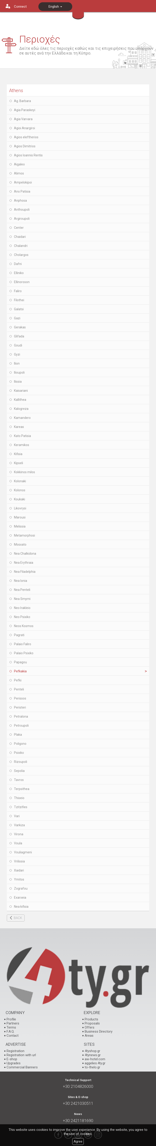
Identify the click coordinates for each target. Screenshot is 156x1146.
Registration (15, 1051)
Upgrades (14, 1063)
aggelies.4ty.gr (95, 1063)
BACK (18, 918)
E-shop (12, 1059)
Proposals (92, 1023)
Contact (13, 1036)
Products (91, 1019)
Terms (11, 1027)
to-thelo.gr (92, 1067)
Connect (20, 7)
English (55, 7)
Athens (16, 90)
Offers (89, 1027)
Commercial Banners (22, 1067)
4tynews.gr (93, 1055)
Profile (11, 1019)
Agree (78, 1141)
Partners (13, 1023)
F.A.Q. (10, 1031)
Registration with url (21, 1055)
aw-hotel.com (95, 1059)
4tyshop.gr (92, 1051)
